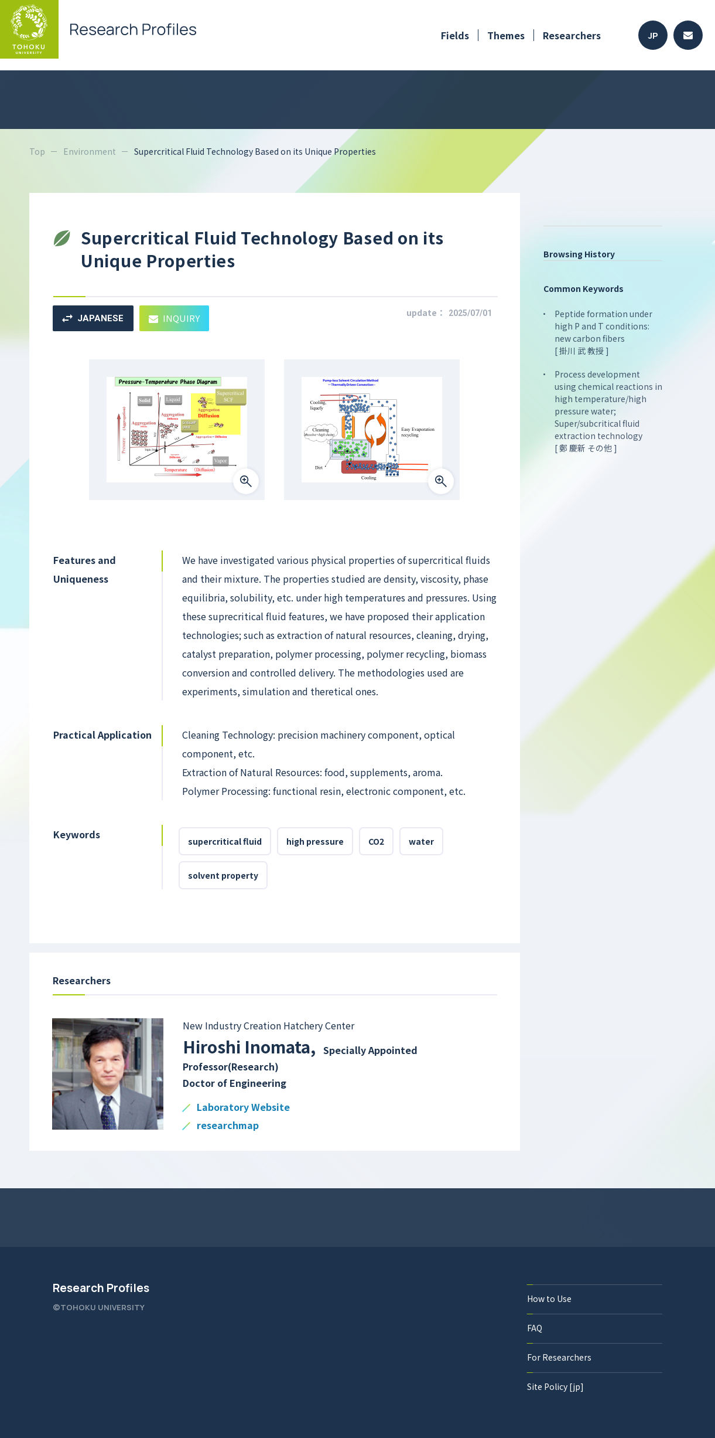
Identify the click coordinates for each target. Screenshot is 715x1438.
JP (653, 35)
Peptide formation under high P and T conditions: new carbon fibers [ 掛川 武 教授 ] (603, 332)
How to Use (549, 1298)
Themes (506, 35)
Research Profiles (101, 1288)
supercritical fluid (225, 841)
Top (37, 151)
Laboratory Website (243, 1107)
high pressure (315, 841)
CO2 (376, 841)
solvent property (223, 875)
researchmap (228, 1125)
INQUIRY (174, 318)
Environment (89, 151)
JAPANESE (93, 318)
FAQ (534, 1328)
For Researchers (559, 1357)
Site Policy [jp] (555, 1386)
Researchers (572, 35)
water (421, 841)
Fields (455, 35)
